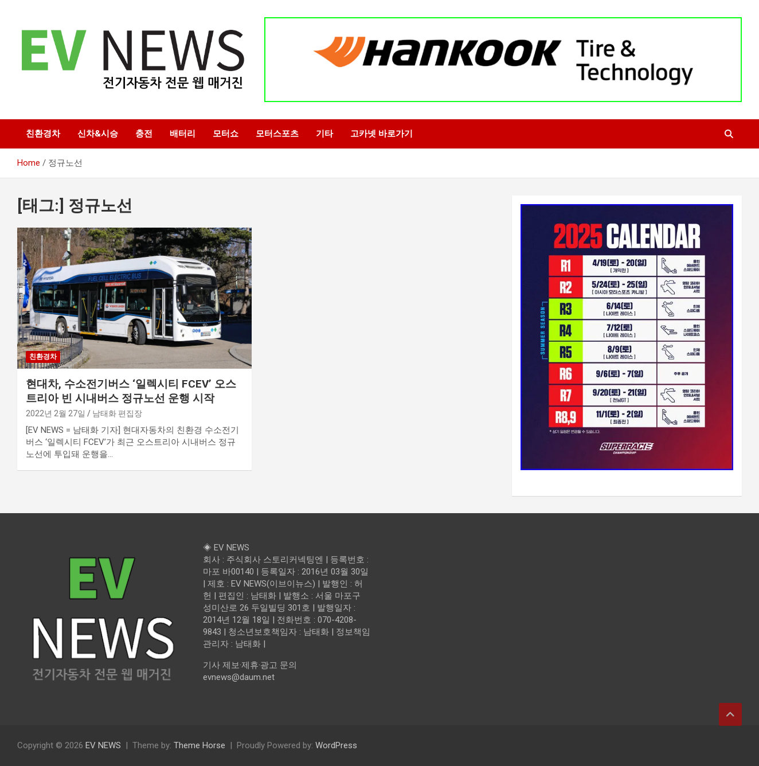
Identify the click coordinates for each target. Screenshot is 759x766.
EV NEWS (103, 745)
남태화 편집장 (117, 413)
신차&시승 (97, 133)
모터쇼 (225, 133)
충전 (143, 133)
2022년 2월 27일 (55, 413)
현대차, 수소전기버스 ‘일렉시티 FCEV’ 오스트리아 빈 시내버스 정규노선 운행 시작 (131, 391)
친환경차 (43, 133)
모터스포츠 (277, 133)
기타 (324, 133)
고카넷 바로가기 (381, 133)
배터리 (182, 133)
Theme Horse (199, 745)
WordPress (336, 745)
